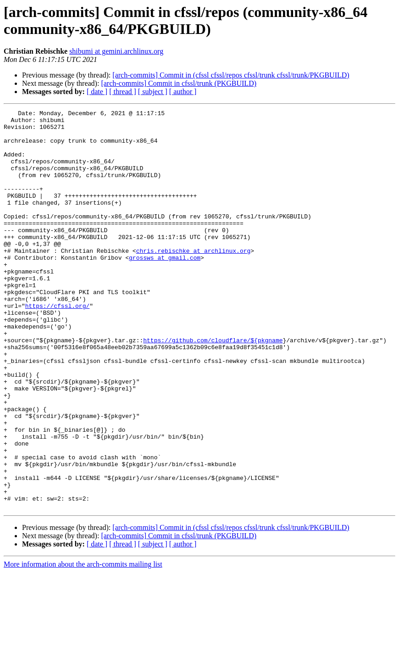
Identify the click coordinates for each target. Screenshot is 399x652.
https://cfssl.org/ (57, 345)
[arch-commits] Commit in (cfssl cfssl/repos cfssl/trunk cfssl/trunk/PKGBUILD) (230, 75)
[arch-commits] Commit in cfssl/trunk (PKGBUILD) (178, 83)
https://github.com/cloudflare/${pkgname (213, 387)
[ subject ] (152, 91)
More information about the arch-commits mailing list (83, 644)
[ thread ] (122, 91)
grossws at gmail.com (164, 288)
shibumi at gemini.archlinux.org (116, 51)
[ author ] (183, 91)
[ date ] (97, 91)
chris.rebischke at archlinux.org (193, 279)
